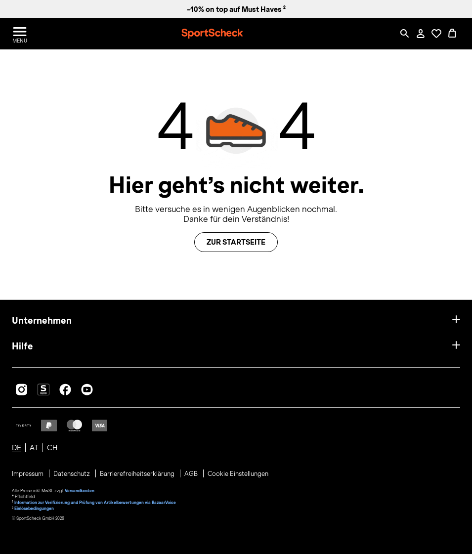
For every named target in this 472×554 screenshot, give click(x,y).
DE (16, 448)
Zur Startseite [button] (236, 242)
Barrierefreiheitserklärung (138, 473)
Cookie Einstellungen (238, 473)
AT (34, 448)
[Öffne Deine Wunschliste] (436, 34)
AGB (191, 473)
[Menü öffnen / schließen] (20, 34)
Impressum (28, 473)
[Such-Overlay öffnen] (405, 34)
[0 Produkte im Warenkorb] (452, 33)
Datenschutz (72, 473)
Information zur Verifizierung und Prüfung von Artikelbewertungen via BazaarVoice (95, 502)
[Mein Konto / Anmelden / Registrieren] (421, 34)
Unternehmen (42, 320)
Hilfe (22, 346)
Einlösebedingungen (34, 508)
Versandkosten (79, 490)
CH (52, 448)
